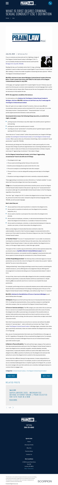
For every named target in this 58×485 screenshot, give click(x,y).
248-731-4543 (29, 427)
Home (29, 441)
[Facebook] (23, 432)
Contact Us (29, 454)
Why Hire (29, 448)
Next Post (46, 376)
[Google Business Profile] (31, 432)
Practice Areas (29, 451)
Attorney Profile (29, 445)
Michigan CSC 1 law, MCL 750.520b (14, 64)
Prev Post (11, 376)
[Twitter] (35, 432)
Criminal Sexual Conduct (19, 371)
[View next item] (13, 407)
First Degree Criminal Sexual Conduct (37, 371)
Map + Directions (29, 468)
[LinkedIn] (27, 432)
